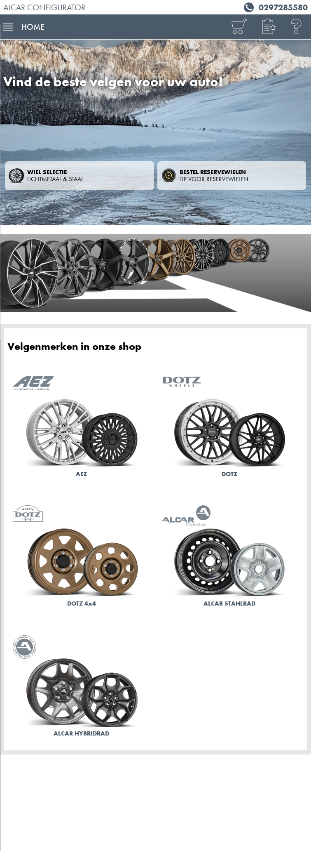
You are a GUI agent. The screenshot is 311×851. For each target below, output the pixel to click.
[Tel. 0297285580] (275, 6)
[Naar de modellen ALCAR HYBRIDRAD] (81, 687)
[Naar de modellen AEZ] (81, 428)
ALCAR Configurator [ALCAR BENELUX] (44, 7)
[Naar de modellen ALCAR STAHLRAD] (230, 557)
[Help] (296, 27)
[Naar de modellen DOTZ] (230, 428)
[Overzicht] (238, 27)
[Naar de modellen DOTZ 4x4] (81, 557)
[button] (267, 27)
